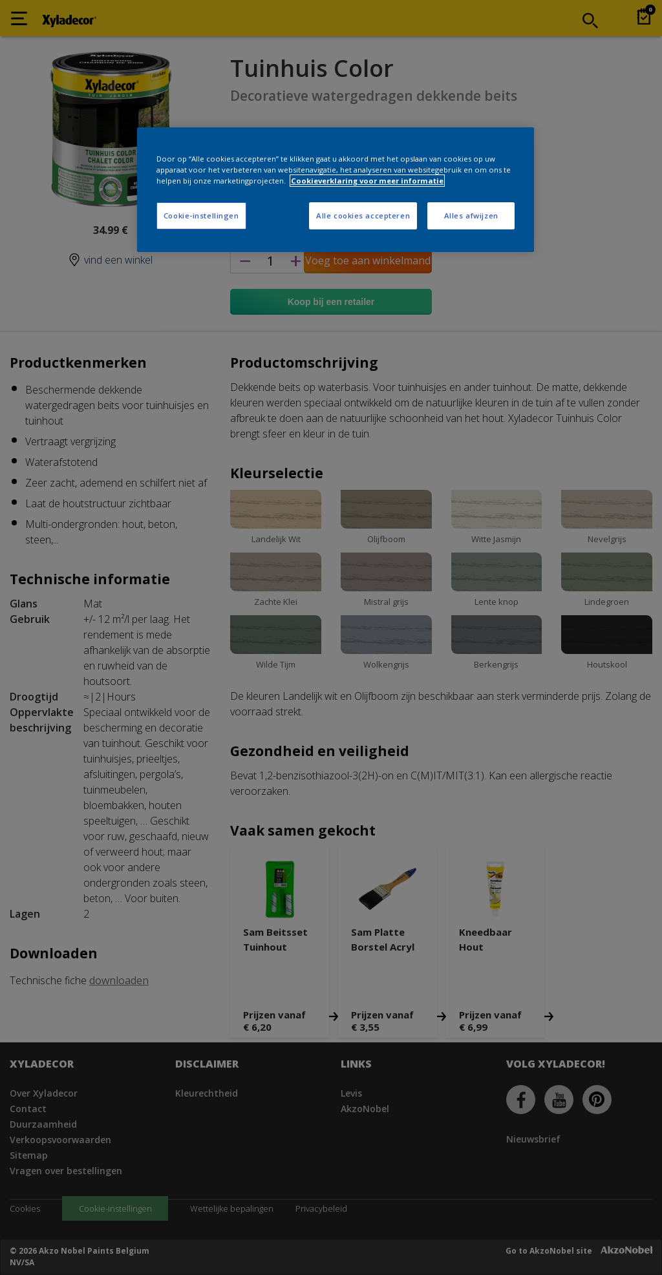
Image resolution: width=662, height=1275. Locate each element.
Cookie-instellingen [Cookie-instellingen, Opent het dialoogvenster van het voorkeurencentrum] (201, 215)
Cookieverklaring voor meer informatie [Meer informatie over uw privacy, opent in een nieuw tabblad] (367, 180)
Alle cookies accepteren (363, 215)
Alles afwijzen (471, 215)
